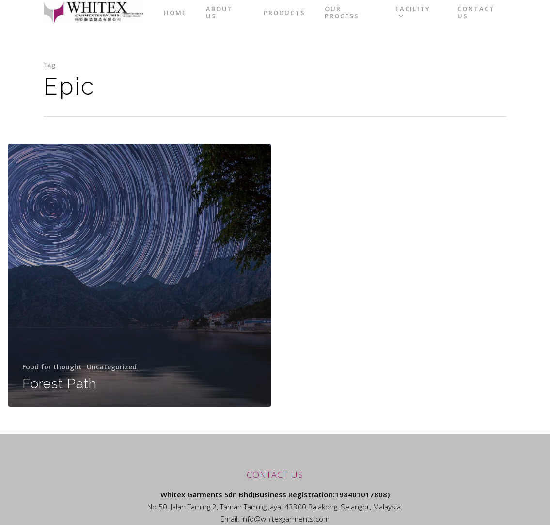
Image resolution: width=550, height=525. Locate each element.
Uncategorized (112, 366)
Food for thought (52, 366)
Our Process (371, 21)
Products (313, 21)
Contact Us (487, 21)
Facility (427, 21)
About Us (259, 21)
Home (215, 21)
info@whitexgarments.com (285, 519)
